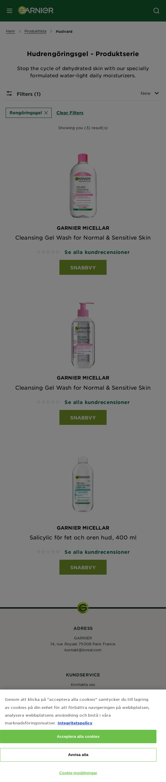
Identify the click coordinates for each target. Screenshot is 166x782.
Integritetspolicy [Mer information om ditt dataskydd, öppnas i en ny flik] (75, 729)
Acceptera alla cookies (78, 743)
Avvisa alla (78, 761)
